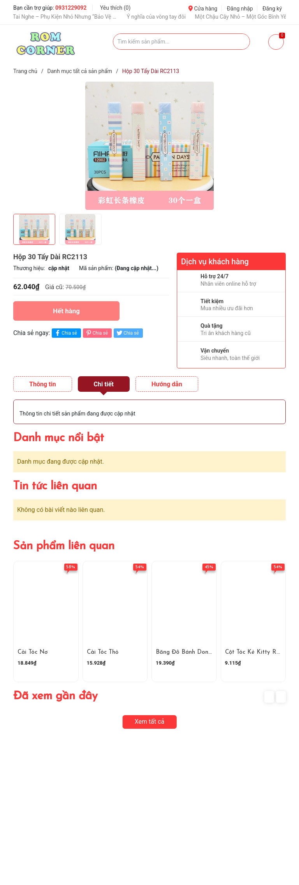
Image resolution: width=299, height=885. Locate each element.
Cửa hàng (202, 8)
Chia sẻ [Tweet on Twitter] (127, 333)
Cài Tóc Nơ (32, 652)
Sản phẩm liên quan (63, 546)
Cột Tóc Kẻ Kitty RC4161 (258, 652)
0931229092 (70, 8)
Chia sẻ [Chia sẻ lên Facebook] (65, 333)
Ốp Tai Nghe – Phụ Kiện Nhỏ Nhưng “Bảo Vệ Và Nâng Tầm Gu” (68, 17)
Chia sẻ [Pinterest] (96, 333)
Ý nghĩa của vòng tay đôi (163, 17)
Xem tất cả (150, 721)
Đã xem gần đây (55, 696)
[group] (149, 146)
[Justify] (240, 41)
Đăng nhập (240, 8)
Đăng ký (272, 8)
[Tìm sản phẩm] (181, 41)
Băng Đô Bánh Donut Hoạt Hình (200, 652)
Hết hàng (66, 311)
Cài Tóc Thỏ (102, 652)
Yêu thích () (115, 8)
